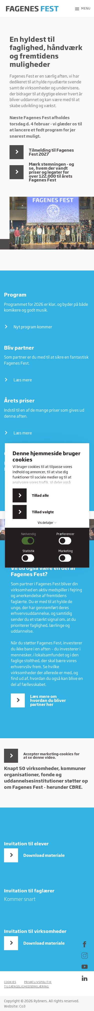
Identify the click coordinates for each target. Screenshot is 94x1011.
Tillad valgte (43, 512)
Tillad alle (40, 495)
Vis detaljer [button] (47, 523)
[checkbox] (28, 538)
